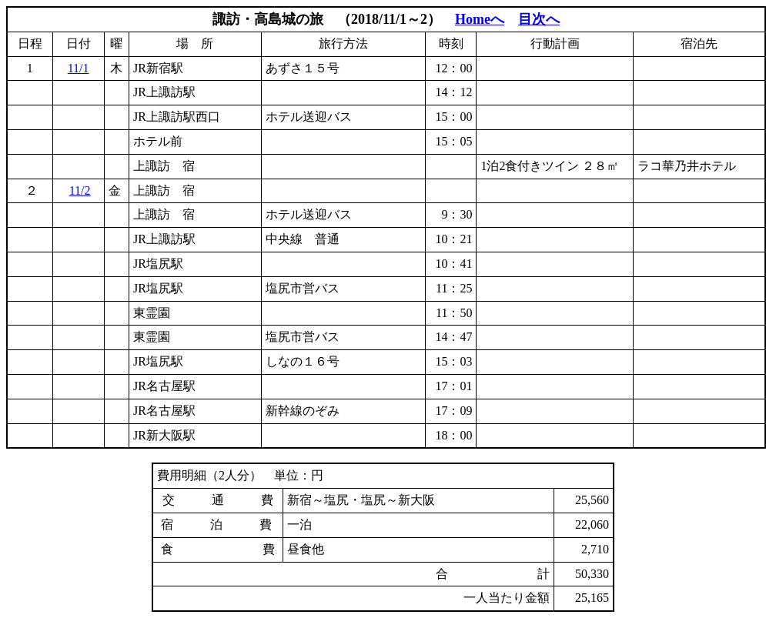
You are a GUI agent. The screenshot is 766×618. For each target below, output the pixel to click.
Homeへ (479, 19)
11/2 (80, 190)
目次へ (539, 19)
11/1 (78, 68)
